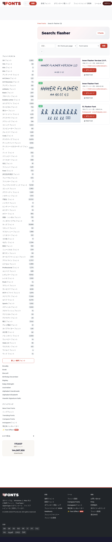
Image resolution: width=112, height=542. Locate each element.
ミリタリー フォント (10, 235)
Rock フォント (7, 282)
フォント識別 (72, 499)
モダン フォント (8, 242)
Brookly (5, 366)
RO (18, 528)
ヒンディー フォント (10, 207)
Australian (6, 388)
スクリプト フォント (10, 296)
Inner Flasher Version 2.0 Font (95, 60)
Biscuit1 (5, 373)
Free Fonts (41, 23)
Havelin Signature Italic (11, 398)
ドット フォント (8, 153)
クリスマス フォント (10, 118)
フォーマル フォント (10, 178)
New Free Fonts (8, 408)
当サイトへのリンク (98, 508)
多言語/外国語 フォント (11, 174)
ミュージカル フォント (10, 250)
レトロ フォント (8, 278)
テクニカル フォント (10, 314)
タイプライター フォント (11, 329)
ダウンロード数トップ (62, 3)
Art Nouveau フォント (11, 82)
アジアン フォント (9, 85)
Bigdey (5, 380)
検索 (103, 46)
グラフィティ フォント (10, 192)
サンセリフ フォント (10, 289)
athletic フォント (9, 89)
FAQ (92, 502)
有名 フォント (7, 163)
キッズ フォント (8, 224)
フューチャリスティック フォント (14, 185)
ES (14, 528)
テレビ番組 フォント (10, 325)
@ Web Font (88, 75)
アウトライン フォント (10, 260)
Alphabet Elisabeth (10, 395)
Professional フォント (10, 268)
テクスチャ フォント (10, 318)
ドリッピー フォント (10, 156)
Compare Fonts (8, 419)
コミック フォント (9, 125)
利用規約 (94, 505)
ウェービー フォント (10, 339)
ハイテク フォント (9, 203)
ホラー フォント (8, 214)
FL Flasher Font (89, 107)
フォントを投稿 (50, 518)
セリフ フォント (8, 300)
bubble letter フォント (11, 100)
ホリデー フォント (9, 210)
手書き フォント (8, 199)
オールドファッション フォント (14, 257)
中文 (37, 528)
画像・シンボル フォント (11, 217)
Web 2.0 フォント (9, 343)
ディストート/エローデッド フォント (15, 147)
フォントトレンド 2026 (82, 3)
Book (4, 370)
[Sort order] (88, 46)
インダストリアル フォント (12, 221)
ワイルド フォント (9, 350)
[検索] (33, 3)
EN (4, 528)
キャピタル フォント (10, 107)
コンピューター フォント (11, 129)
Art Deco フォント (9, 78)
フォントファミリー (51, 515)
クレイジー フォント (10, 132)
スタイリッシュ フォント (11, 311)
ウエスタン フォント (10, 346)
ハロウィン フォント (10, 196)
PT (32, 528)
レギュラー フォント (10, 275)
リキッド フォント (9, 228)
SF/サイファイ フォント (11, 293)
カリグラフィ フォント (10, 103)
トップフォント (8, 412)
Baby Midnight (8, 384)
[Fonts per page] (66, 46)
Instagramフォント (9, 423)
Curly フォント (7, 136)
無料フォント (49, 499)
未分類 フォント (8, 332)
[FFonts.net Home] (11, 3)
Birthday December (10, 377)
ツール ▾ (98, 4)
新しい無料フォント (18, 361)
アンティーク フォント (10, 75)
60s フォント (7, 67)
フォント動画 (95, 511)
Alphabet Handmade (11, 391)
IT (27, 528)
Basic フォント (8, 93)
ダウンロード (89, 70)
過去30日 (94, 515)
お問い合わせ (95, 499)
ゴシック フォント (9, 189)
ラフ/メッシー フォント (11, 232)
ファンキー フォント (10, 181)
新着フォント (46, 3)
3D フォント (7, 60)
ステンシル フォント (10, 307)
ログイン (107, 3)
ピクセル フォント (9, 264)
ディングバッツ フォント (11, 143)
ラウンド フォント (9, 285)
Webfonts (48, 511)
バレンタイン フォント (10, 336)
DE (9, 528)
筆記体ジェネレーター (10, 426)
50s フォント (7, 64)
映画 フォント (7, 246)
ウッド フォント (8, 354)
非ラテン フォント (9, 253)
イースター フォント (10, 160)
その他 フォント (8, 239)
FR (23, 528)
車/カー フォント (8, 111)
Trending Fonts (8, 415)
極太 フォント (7, 321)
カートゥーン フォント (10, 114)
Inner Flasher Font (90, 84)
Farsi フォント (7, 171)
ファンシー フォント (10, 167)
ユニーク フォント (9, 271)
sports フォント (8, 303)
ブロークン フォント (10, 96)
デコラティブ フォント (10, 139)
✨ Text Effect (10, 430)
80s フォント (7, 71)
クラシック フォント (10, 121)
